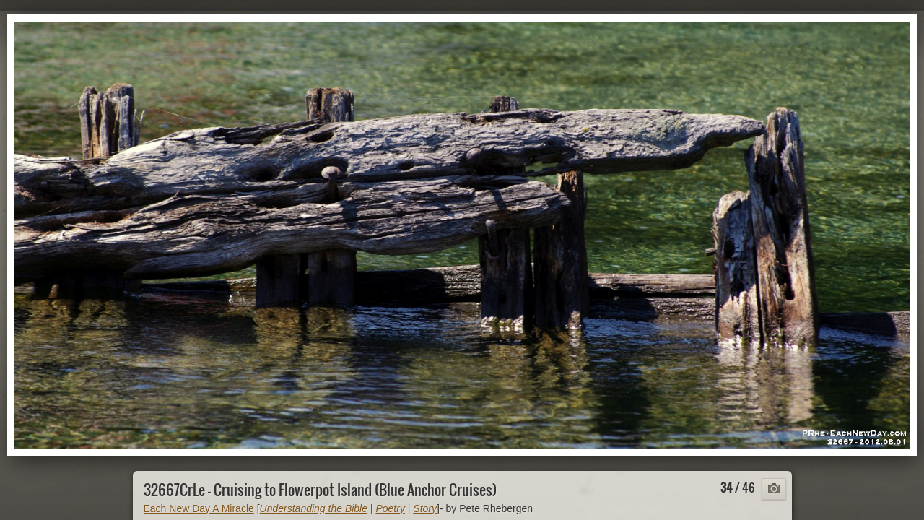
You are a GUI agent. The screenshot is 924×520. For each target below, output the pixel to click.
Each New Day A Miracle (199, 508)
